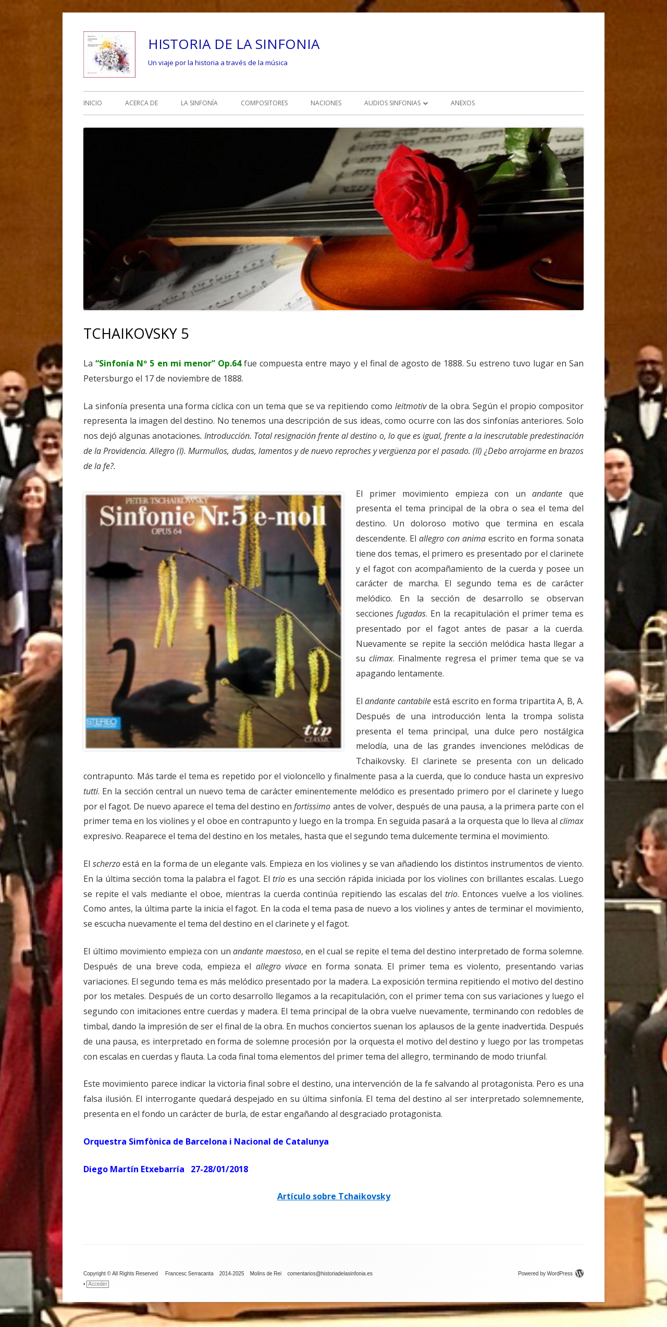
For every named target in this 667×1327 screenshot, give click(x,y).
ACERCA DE (141, 103)
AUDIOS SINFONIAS (392, 103)
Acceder (97, 1284)
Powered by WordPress (551, 1273)
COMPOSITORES (264, 103)
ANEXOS (463, 103)
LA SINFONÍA (199, 103)
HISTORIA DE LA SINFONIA (233, 43)
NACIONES (326, 103)
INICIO (92, 103)
